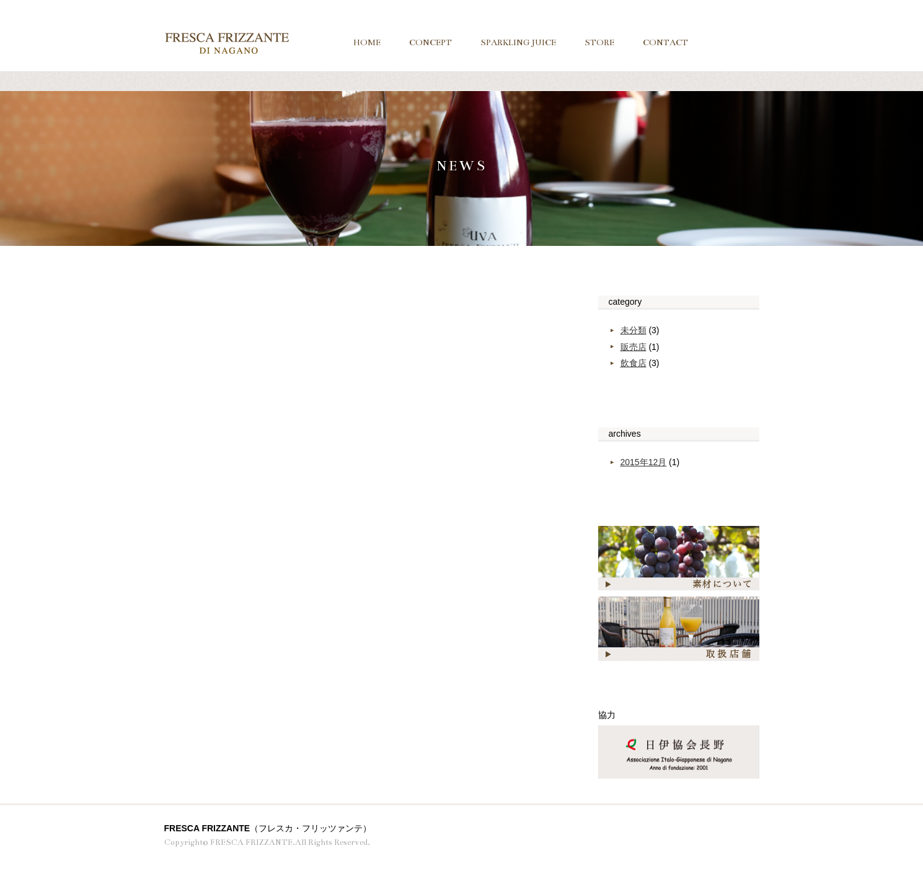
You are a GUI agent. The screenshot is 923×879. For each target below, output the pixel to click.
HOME (367, 42)
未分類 (633, 330)
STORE (599, 42)
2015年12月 (643, 462)
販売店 (633, 347)
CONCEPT (430, 42)
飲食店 (633, 363)
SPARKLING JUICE (518, 42)
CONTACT (665, 42)
